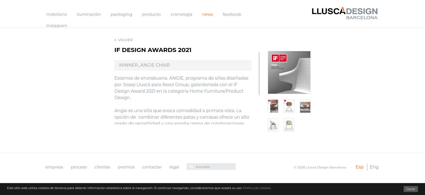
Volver (123, 40)
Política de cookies (257, 188)
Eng (374, 167)
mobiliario (56, 14)
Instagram (56, 25)
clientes (102, 167)
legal (174, 167)
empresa (54, 167)
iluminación (89, 14)
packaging (121, 14)
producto (151, 14)
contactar (152, 167)
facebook (232, 14)
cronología (181, 14)
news (207, 14)
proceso (79, 167)
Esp (359, 167)
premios (126, 167)
